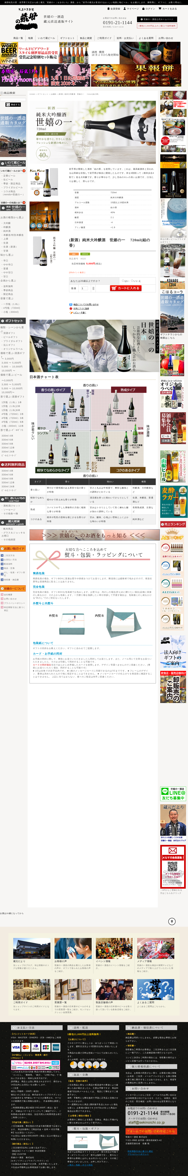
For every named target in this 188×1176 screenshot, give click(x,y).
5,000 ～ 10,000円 (12, 366)
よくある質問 (146, 38)
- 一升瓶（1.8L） (11, 304)
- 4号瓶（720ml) (11, 308)
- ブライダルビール (12, 187)
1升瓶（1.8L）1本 (12, 402)
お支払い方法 (10, 560)
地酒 (30, 38)
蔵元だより (19, 961)
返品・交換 (9, 568)
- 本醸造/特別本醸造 (13, 235)
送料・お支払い (125, 38)
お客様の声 (61, 961)
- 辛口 (5, 260)
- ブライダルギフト (12, 341)
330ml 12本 (8, 447)
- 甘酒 (5, 250)
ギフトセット (67, 38)
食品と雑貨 (86, 38)
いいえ (136, 281)
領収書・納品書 (11, 580)
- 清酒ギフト (9, 333)
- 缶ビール (7, 179)
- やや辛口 (7, 264)
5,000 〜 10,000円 (12, 388)
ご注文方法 (9, 555)
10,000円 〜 (8, 370)
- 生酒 (5, 243)
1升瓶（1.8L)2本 (11, 406)
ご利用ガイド (104, 38)
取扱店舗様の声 (104, 1002)
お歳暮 (53, 94)
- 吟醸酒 (6, 227)
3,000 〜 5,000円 (11, 362)
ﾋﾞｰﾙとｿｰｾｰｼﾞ (9, 455)
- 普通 (5, 268)
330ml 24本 (8, 451)
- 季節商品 (7, 290)
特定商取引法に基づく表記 (140, 1151)
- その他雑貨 (9, 539)
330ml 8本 (7, 443)
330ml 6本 (7, 439)
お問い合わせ (165, 38)
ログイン (148, 8)
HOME (32, 94)
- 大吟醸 (6, 223)
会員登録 (114, 8)
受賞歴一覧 (61, 1002)
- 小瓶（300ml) (10, 312)
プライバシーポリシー (14, 603)
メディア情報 (144, 961)
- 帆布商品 (7, 528)
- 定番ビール (9, 175)
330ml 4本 (7, 435)
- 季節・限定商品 (11, 183)
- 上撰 (5, 239)
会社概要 (8, 595)
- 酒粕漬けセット (11, 505)
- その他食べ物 (10, 513)
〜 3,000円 (8, 358)
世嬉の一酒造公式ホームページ (157, 19)
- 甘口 (5, 276)
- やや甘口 (7, 272)
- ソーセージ (9, 509)
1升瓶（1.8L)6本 (11, 410)
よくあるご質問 (145, 1002)
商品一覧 (18, 38)
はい (125, 281)
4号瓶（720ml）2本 (13, 414)
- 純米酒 (6, 231)
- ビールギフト (10, 337)
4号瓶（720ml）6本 (13, 422)
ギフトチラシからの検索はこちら (172, 335)
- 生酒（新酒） (10, 246)
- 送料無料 (7, 286)
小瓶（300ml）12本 (13, 426)
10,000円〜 (8, 392)
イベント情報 (103, 961)
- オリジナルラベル (12, 349)
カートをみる (167, 8)
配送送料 (8, 564)
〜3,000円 (7, 380)
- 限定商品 (7, 294)
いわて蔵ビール (46, 38)
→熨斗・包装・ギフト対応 (80, 1165)
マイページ (131, 8)
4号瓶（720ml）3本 (13, 418)
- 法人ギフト (9, 345)
